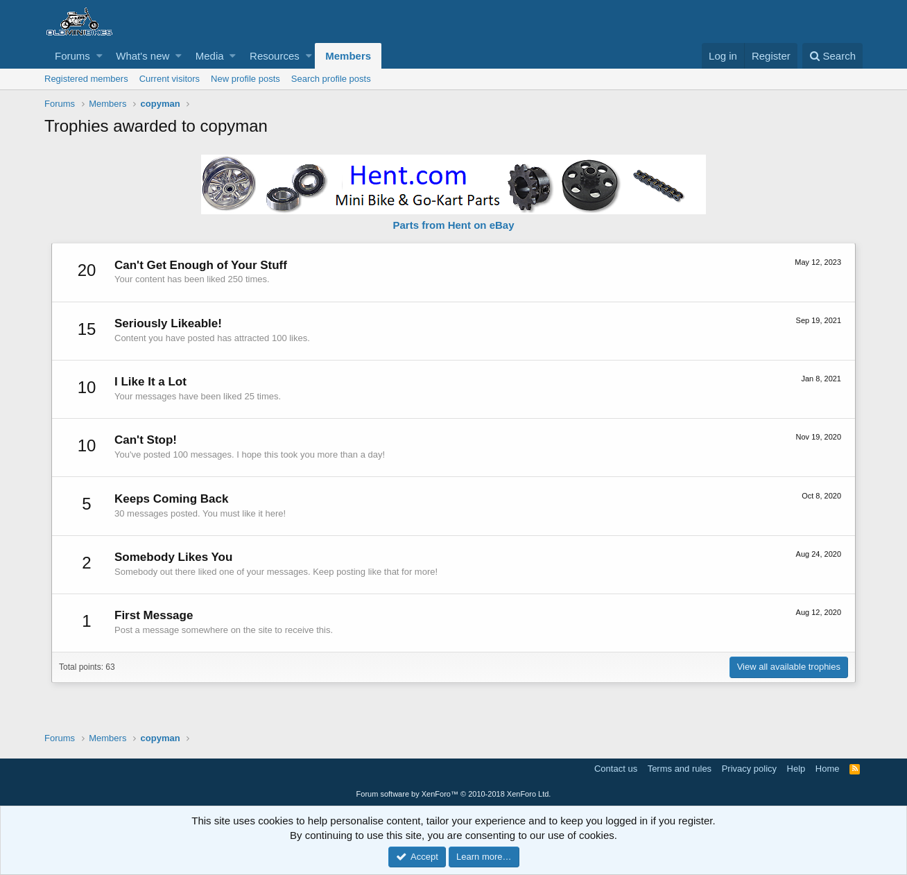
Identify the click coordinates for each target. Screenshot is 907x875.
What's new (142, 56)
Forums (72, 56)
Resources (275, 56)
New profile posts (245, 78)
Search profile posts (331, 78)
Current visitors (169, 78)
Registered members (86, 78)
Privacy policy (749, 768)
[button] (99, 56)
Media (210, 56)
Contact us (615, 768)
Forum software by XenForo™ (453, 794)
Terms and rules (679, 768)
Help (796, 768)
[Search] (832, 56)
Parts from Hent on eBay (453, 225)
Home (827, 768)
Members (348, 56)
